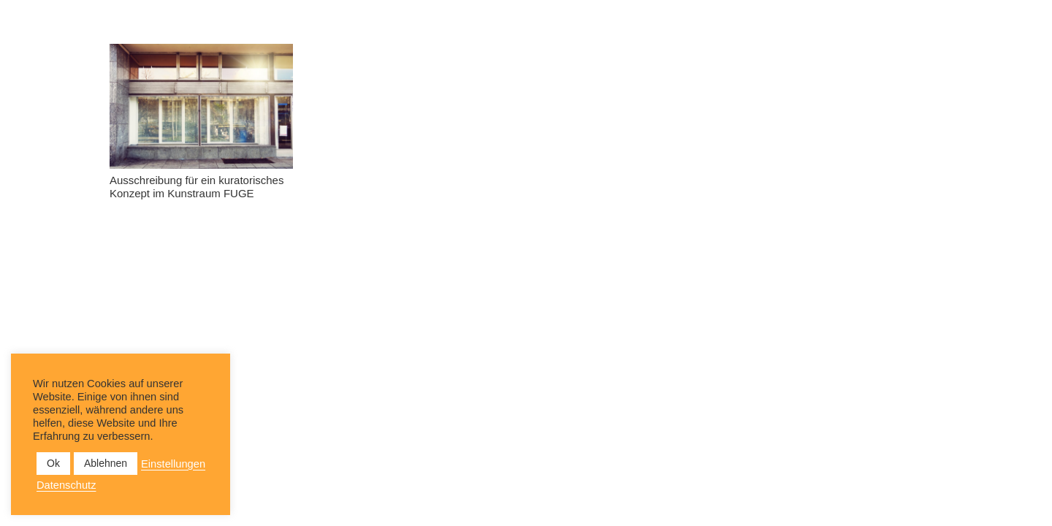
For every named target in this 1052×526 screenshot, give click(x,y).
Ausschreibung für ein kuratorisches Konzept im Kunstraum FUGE (196, 186)
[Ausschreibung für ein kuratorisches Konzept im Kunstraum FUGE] (201, 106)
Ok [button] (53, 463)
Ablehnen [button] (105, 463)
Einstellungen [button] (173, 464)
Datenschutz (66, 485)
